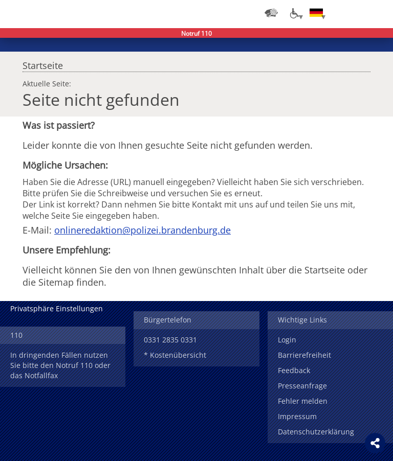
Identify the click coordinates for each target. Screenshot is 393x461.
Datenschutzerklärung (316, 431)
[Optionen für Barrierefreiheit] (293, 12)
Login (287, 339)
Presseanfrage (302, 385)
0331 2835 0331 (170, 339)
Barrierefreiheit (304, 355)
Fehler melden (303, 401)
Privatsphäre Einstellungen (56, 308)
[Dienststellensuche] (271, 12)
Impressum (297, 416)
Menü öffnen (377, 12)
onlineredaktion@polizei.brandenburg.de (142, 230)
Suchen (357, 12)
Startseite (43, 62)
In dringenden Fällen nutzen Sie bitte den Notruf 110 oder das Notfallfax (60, 365)
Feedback (294, 370)
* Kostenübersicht (175, 355)
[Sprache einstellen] (316, 12)
